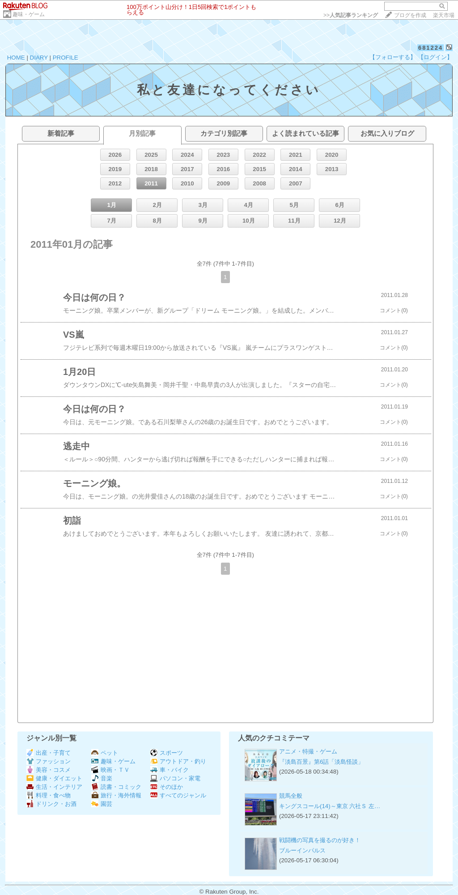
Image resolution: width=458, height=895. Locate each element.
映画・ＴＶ (110, 769)
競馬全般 (290, 795)
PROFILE (65, 57)
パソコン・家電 (175, 778)
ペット (104, 752)
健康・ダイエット (54, 778)
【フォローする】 (392, 57)
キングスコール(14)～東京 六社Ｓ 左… (329, 806)
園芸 (101, 803)
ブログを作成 (410, 15)
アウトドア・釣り (178, 761)
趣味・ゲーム (29, 14)
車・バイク (169, 769)
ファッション (48, 761)
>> (350, 15)
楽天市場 (443, 15)
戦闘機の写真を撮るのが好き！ (319, 840)
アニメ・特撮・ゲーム (308, 751)
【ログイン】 (435, 57)
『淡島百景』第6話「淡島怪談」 (321, 761)
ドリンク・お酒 (51, 803)
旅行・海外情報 (116, 795)
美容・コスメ (48, 769)
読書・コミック (116, 786)
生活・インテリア (54, 786)
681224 (430, 47)
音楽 (101, 778)
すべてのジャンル (178, 795)
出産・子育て (48, 752)
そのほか (166, 786)
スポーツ (166, 752)
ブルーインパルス (302, 850)
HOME (16, 57)
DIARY (39, 57)
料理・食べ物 (48, 795)
